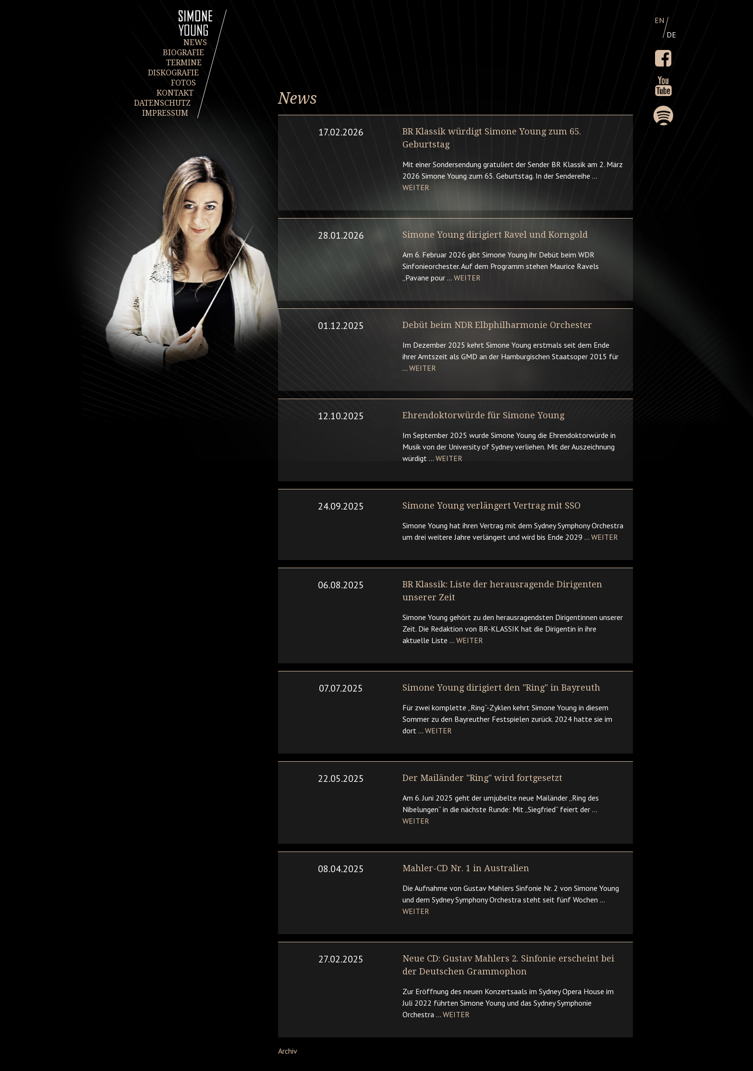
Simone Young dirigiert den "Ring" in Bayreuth (501, 687)
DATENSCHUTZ (162, 103)
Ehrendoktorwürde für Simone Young (483, 415)
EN (659, 20)
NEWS (195, 42)
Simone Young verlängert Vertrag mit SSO (491, 505)
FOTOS (183, 82)
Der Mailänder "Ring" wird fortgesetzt (482, 778)
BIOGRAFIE (183, 52)
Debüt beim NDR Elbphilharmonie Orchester (497, 325)
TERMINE (183, 62)
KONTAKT (174, 92)
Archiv (287, 1051)
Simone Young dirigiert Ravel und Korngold (495, 235)
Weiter (415, 187)
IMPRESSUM (165, 113)
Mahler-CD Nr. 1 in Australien (465, 868)
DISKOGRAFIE (173, 72)
